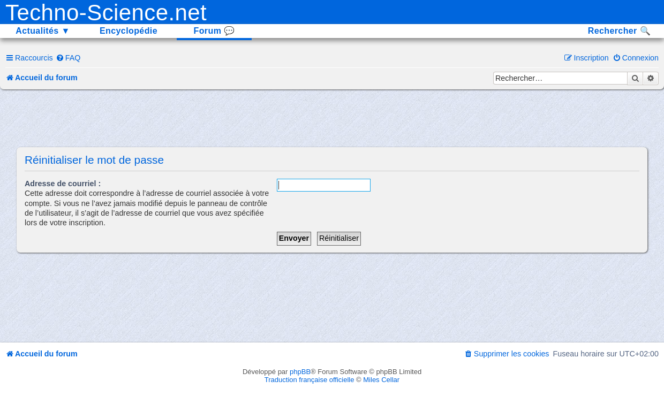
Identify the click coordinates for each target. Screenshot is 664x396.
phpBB (300, 372)
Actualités (43, 30)
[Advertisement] (332, 119)
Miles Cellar (381, 380)
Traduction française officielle (309, 380)
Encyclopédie (128, 30)
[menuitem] (68, 58)
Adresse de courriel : (63, 183)
